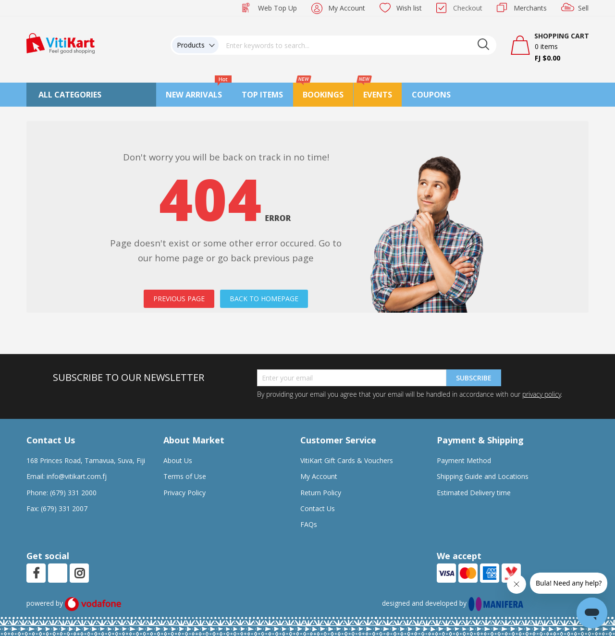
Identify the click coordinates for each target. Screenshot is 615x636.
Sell (583, 7)
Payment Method (464, 460)
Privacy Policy (184, 492)
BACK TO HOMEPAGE (264, 298)
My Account (346, 7)
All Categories (69, 94)
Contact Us (317, 508)
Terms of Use (184, 476)
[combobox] (357, 45)
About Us (177, 460)
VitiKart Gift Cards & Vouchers (346, 460)
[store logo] (60, 42)
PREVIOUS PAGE (179, 298)
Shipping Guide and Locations (483, 476)
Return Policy (320, 492)
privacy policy (541, 394)
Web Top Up (277, 7)
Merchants (530, 7)
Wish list (409, 7)
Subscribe (474, 377)
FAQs (308, 524)
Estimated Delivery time (474, 492)
